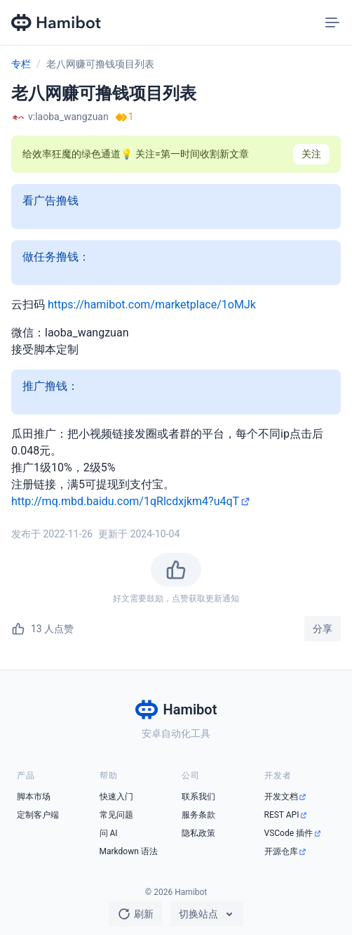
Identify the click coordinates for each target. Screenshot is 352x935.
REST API (281, 815)
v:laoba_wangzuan (68, 116)
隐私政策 (198, 833)
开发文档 (281, 797)
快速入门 (116, 797)
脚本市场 (33, 797)
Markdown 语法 (129, 851)
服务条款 (198, 815)
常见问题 (116, 815)
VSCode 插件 (288, 833)
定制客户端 (38, 815)
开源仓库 (281, 851)
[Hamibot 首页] (56, 22)
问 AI (109, 833)
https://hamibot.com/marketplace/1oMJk (152, 304)
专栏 (21, 64)
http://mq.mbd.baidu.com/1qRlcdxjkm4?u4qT (125, 501)
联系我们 (198, 797)
